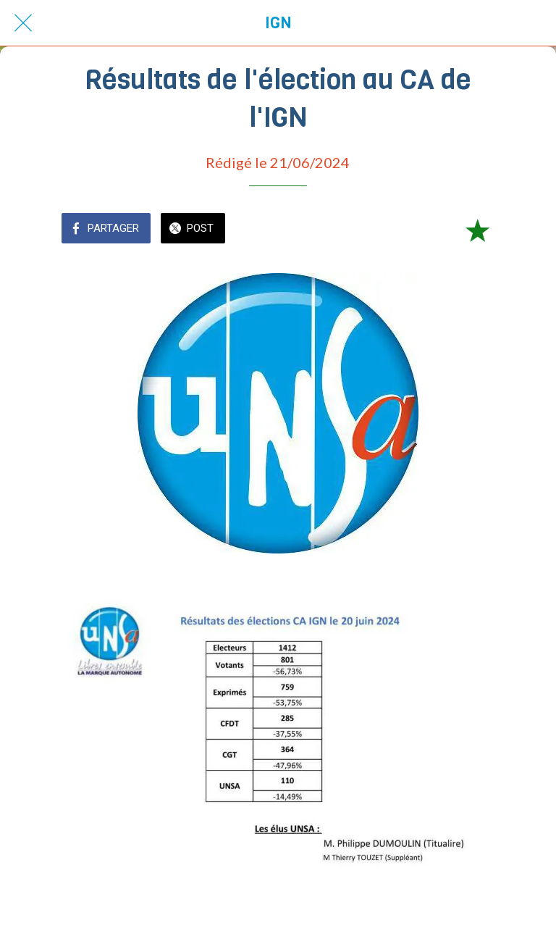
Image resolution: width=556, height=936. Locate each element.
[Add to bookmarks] (477, 229)
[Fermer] (23, 23)
